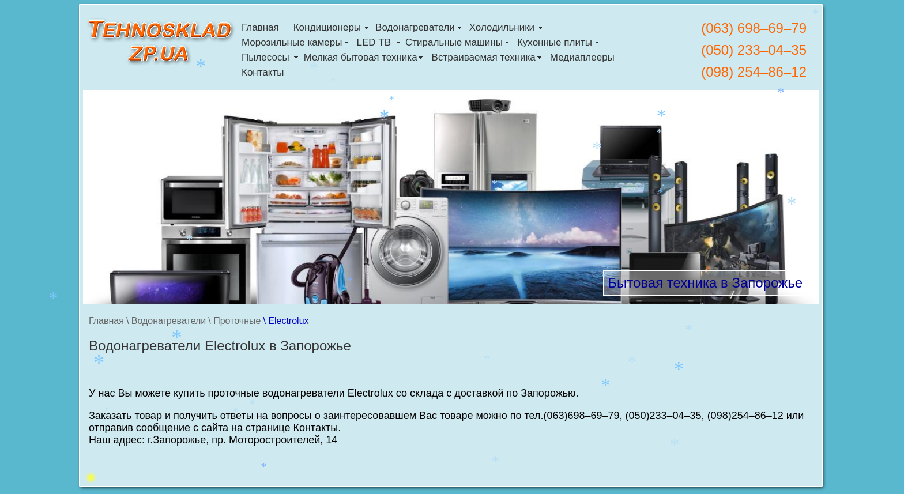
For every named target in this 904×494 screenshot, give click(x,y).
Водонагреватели (415, 27)
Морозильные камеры (292, 42)
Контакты (263, 72)
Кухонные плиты (554, 42)
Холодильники (501, 27)
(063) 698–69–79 (754, 28)
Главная (260, 27)
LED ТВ (373, 42)
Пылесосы (265, 57)
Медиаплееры (582, 57)
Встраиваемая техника (484, 57)
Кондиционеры (327, 27)
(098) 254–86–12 (754, 72)
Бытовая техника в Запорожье (705, 283)
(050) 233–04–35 (754, 50)
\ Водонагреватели (166, 321)
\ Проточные (234, 321)
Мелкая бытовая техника (360, 57)
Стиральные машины (454, 42)
